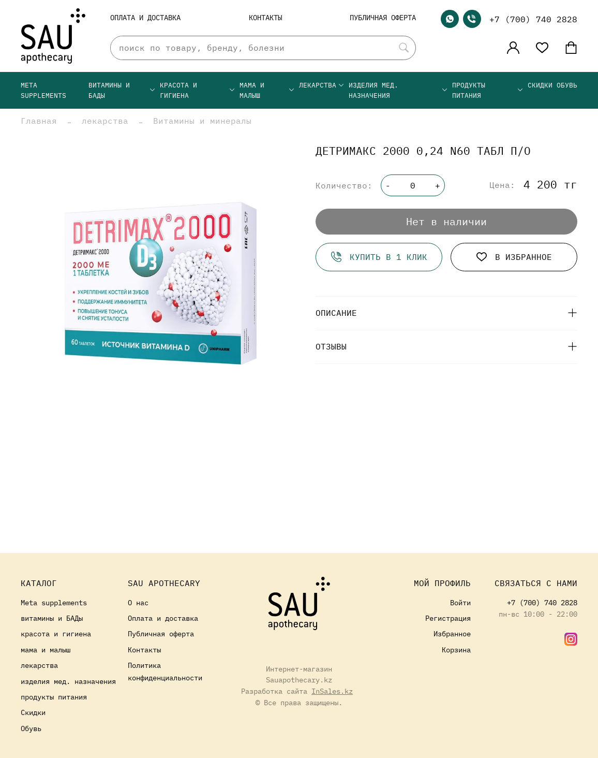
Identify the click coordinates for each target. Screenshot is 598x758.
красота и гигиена (197, 90)
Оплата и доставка (145, 17)
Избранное (452, 633)
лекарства (322, 85)
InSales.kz (332, 691)
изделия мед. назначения (398, 90)
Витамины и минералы (202, 120)
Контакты (265, 17)
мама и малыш (267, 90)
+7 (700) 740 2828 (533, 19)
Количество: (344, 185)
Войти (460, 602)
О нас (138, 602)
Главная (39, 120)
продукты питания (488, 90)
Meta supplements (43, 90)
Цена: (502, 185)
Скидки (540, 85)
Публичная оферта (383, 17)
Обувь (567, 85)
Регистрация (448, 618)
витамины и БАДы (122, 90)
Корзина (456, 649)
